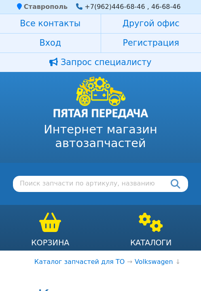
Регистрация (151, 43)
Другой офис (151, 23)
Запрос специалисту (100, 62)
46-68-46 (166, 7)
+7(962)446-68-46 (115, 7)
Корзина (50, 242)
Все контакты (50, 23)
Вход (50, 43)
